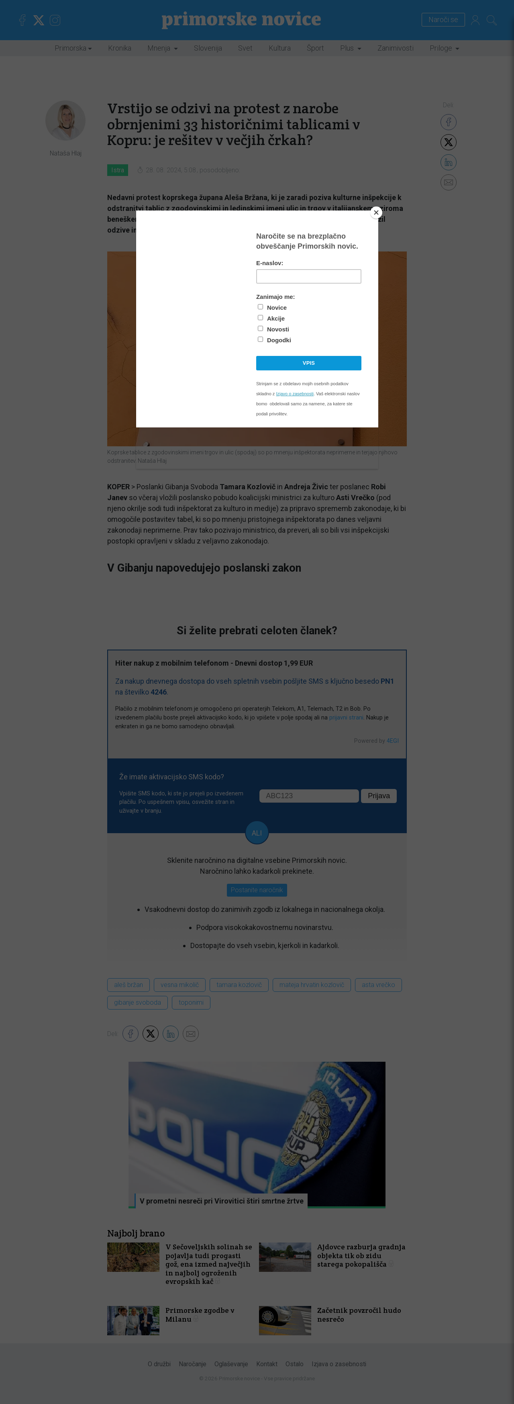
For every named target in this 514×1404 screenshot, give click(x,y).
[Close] (376, 212)
